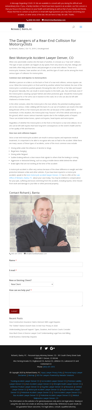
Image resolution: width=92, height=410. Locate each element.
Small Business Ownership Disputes (23, 337)
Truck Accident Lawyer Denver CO (66, 392)
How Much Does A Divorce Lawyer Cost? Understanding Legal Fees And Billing (39, 333)
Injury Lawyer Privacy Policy (52, 372)
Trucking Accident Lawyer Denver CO (25, 381)
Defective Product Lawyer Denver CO (24, 387)
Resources (69, 387)
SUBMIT (14, 311)
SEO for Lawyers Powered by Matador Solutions (55, 375)
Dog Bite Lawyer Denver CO (52, 387)
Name (13, 260)
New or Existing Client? (20, 280)
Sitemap (31, 375)
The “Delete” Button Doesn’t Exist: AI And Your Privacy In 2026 (33, 326)
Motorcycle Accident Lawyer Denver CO (44, 389)
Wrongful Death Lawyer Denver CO (67, 384)
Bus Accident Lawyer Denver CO (25, 395)
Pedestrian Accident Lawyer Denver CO (55, 395)
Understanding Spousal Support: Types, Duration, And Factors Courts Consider (39, 329)
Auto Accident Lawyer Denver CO (39, 384)
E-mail (13, 270)
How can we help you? (20, 290)
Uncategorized (43, 48)
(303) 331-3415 (34, 20)
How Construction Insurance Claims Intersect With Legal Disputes (34, 322)
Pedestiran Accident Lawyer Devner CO (36, 392)
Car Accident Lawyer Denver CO (53, 381)
